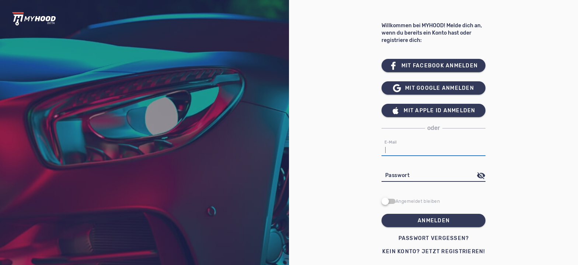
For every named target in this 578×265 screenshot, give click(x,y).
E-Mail (390, 142)
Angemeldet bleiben (418, 201)
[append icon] (481, 175)
